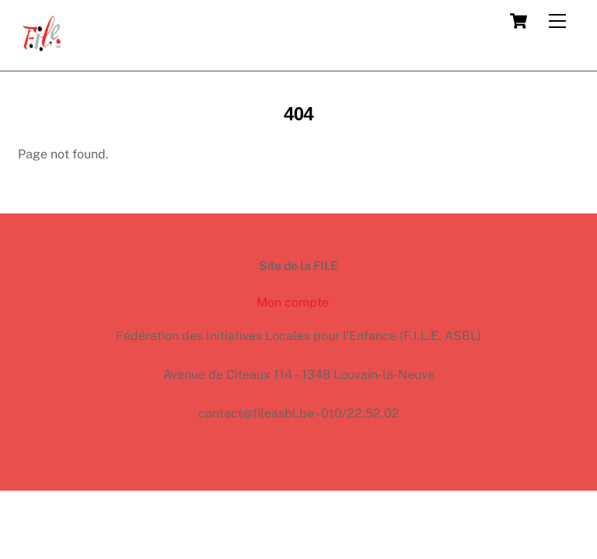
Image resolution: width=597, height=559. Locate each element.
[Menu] (557, 21)
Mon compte (293, 302)
